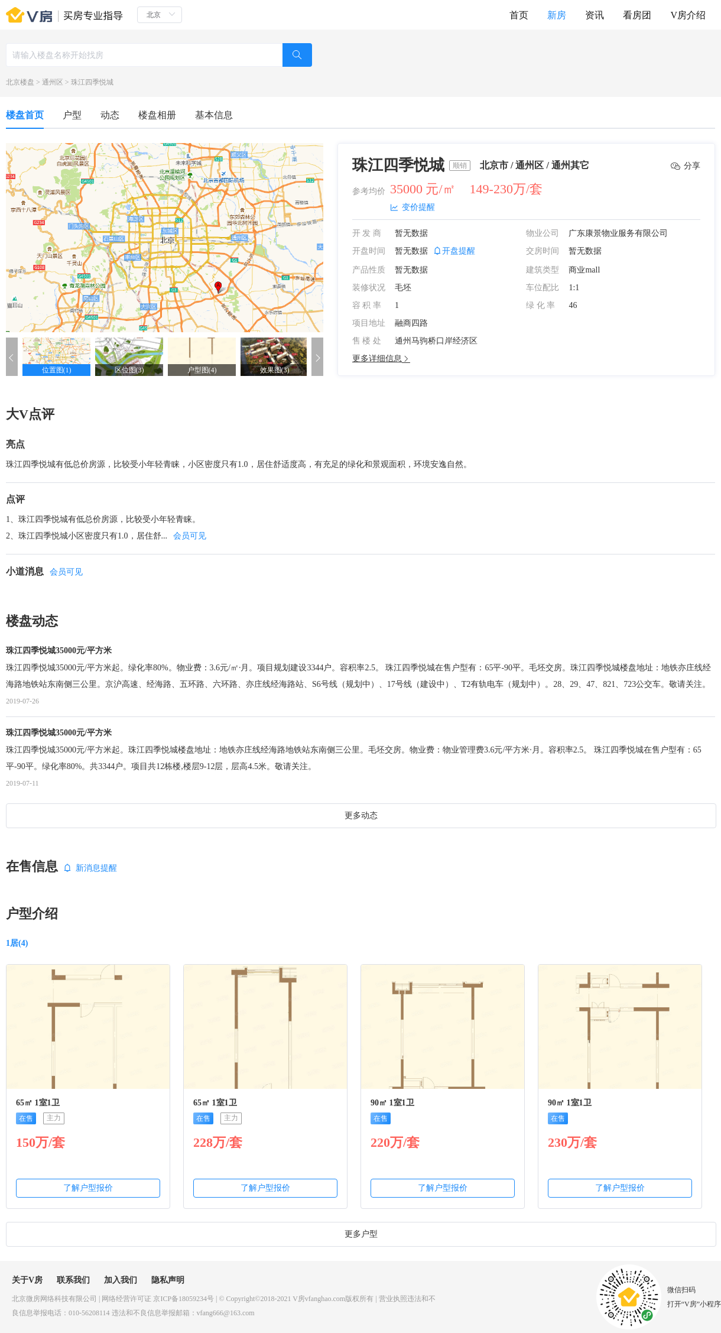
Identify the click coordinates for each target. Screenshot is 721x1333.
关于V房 (27, 1280)
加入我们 (120, 1280)
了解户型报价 (88, 1187)
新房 (556, 15)
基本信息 (214, 115)
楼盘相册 (157, 115)
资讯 (594, 15)
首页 (518, 15)
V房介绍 (688, 15)
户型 (72, 115)
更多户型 (361, 1234)
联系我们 (73, 1280)
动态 (109, 115)
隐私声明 (167, 1280)
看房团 (637, 15)
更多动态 (361, 815)
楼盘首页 (25, 115)
